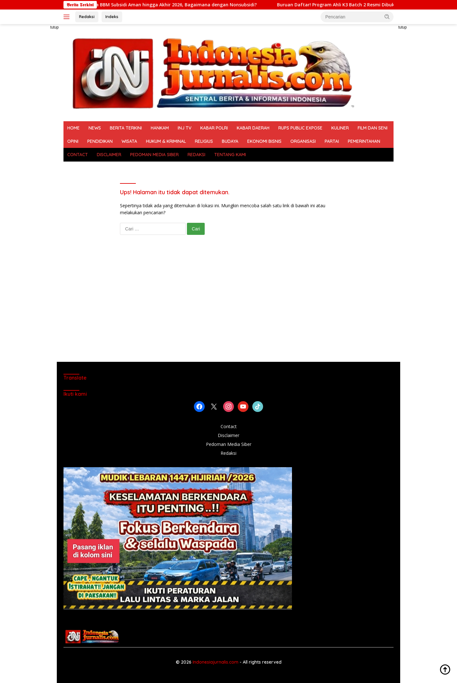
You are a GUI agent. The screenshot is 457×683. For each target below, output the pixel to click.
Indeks (111, 16)
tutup (54, 27)
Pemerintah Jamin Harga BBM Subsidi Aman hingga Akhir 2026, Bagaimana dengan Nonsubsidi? (156, 5)
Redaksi (87, 16)
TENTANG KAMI (230, 154)
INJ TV (184, 128)
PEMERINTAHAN (364, 141)
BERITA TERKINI (126, 128)
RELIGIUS (204, 141)
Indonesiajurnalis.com (216, 662)
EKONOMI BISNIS (264, 141)
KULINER (340, 128)
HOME (73, 128)
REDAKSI (196, 154)
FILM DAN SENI (372, 128)
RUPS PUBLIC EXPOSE (300, 128)
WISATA (129, 141)
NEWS (95, 128)
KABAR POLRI (214, 128)
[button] (387, 16)
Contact (229, 426)
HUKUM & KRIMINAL (166, 141)
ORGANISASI (303, 141)
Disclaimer (228, 435)
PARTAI (332, 141)
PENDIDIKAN (100, 141)
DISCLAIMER (109, 154)
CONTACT (77, 154)
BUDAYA (230, 141)
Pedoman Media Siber (228, 444)
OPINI (72, 141)
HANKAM (160, 128)
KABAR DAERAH (253, 128)
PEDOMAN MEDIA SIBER (154, 154)
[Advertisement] (35, 119)
